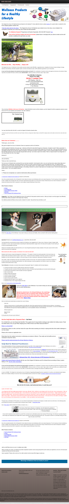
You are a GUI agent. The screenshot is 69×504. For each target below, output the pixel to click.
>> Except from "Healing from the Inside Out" (10, 176)
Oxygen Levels (4, 471)
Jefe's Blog (8, 232)
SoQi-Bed (6, 191)
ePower (5, 188)
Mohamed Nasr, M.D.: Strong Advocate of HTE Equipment (34, 357)
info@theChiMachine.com (17, 239)
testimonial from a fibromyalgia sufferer (14, 283)
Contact (27, 5)
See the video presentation (15, 361)
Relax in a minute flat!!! (7, 326)
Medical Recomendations (6, 470)
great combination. (36, 351)
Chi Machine (5, 5)
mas (52, 32)
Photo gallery (6, 404)
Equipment (13, 5)
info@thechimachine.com (24, 473)
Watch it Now (27, 297)
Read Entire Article (36, 402)
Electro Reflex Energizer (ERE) (10, 190)
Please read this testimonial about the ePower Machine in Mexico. (17, 340)
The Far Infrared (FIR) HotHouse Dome (12, 193)
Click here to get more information (35, 347)
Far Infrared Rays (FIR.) (53, 351)
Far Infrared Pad (7, 189)
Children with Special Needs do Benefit (11, 360)
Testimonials (21, 5)
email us (48, 24)
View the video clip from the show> (10, 28)
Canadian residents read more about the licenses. (51, 373)
